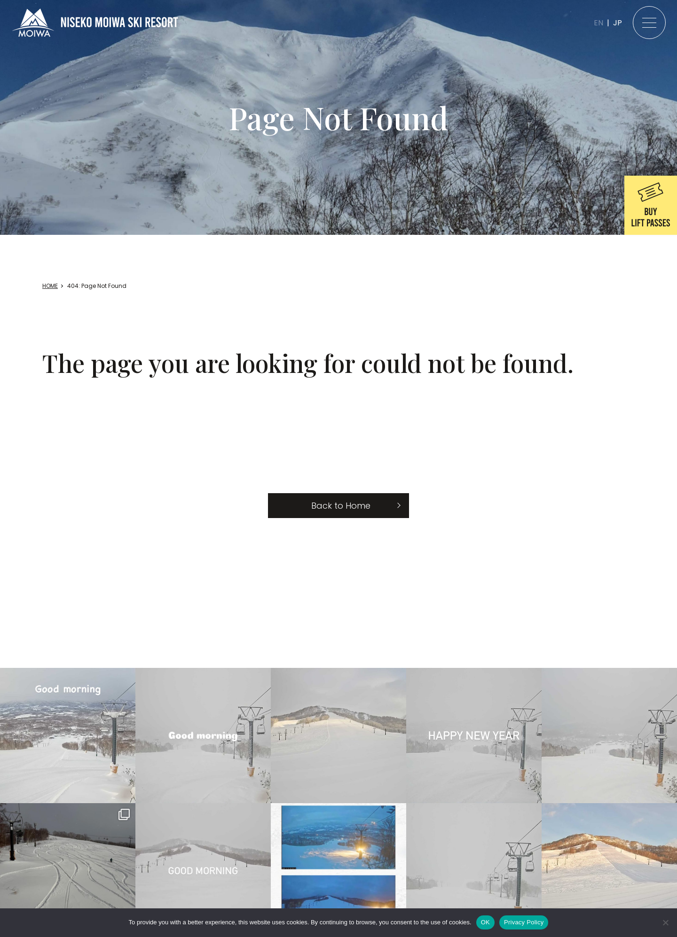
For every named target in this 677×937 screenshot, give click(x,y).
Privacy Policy (523, 922)
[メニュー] (649, 22)
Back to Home (340, 505)
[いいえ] (665, 922)
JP (617, 22)
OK (485, 922)
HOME (50, 286)
